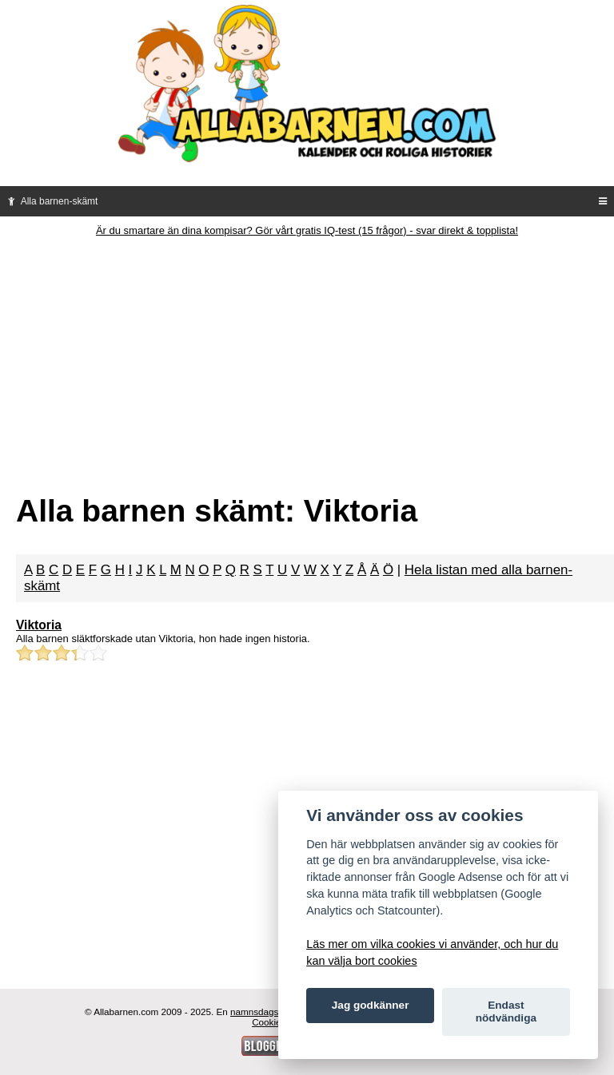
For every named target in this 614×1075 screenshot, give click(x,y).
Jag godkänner (370, 1005)
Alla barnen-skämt (51, 201)
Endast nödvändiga (506, 1011)
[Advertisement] (307, 356)
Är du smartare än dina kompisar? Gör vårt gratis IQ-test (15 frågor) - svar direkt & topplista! (307, 230)
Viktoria (39, 625)
